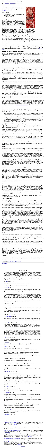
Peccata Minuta (7, 371)
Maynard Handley (8, 316)
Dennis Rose (7, 287)
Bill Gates (21, 26)
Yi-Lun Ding (7, 342)
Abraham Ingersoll (20, 428)
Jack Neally (7, 386)
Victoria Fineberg (19, 444)
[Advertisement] (39, 23)
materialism (7, 3)
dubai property (7, 414)
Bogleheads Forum (7, 441)
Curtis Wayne (7, 392)
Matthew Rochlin (8, 322)
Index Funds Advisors (7, 433)
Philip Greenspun (12, 3)
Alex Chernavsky (7, 432)
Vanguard (9, 110)
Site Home (4, 4)
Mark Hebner (30, 436)
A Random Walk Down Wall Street (22, 105)
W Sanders (7, 346)
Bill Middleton (7, 337)
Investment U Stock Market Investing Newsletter (12, 438)
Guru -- (6, 281)
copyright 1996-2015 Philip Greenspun (14, 261)
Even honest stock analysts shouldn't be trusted (12, 430)
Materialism (8, 4)
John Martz (15, 424)
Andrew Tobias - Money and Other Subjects (11, 422)
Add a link (23, 446)
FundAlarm (20, 343)
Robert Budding (7, 292)
